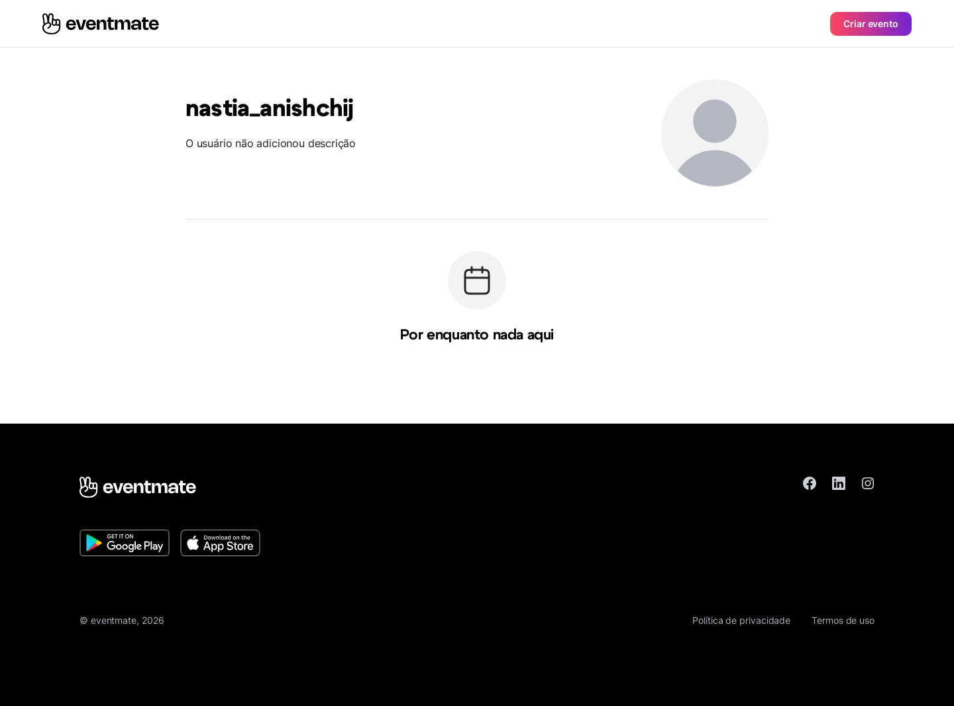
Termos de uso (843, 620)
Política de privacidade (741, 620)
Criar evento (870, 23)
